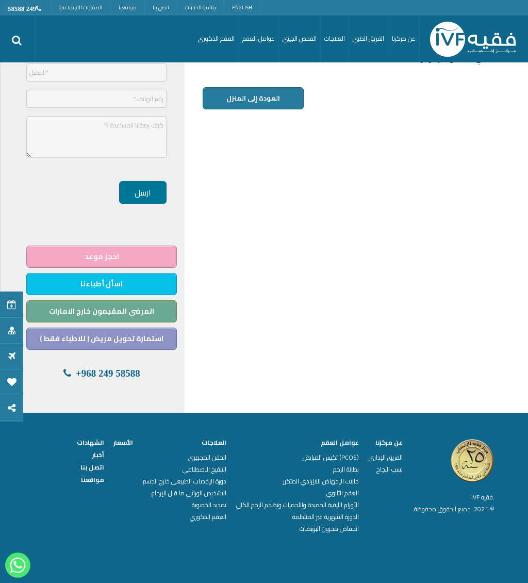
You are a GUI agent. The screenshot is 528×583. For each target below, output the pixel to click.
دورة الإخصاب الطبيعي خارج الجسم (184, 481)
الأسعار (123, 443)
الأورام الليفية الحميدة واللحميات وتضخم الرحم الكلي (297, 505)
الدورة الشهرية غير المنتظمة (325, 517)
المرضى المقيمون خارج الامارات (101, 311)
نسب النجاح (389, 469)
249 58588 (22, 8)
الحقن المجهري (207, 458)
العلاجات (214, 443)
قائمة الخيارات (200, 7)
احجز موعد (102, 256)
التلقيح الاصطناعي (204, 469)
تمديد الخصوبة (209, 505)
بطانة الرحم (346, 469)
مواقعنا (128, 7)
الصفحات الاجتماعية (81, 7)
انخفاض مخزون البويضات (329, 529)
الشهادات (90, 443)
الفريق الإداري (386, 458)
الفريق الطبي (368, 38)
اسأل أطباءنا (101, 283)
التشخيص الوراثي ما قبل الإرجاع (189, 493)
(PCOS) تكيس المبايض (331, 458)
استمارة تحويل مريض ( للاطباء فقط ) (101, 338)
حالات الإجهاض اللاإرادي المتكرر (321, 481)
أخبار (98, 455)
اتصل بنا (161, 7)
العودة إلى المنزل (253, 98)
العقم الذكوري (208, 517)
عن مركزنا (389, 443)
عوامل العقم (340, 443)
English (242, 7)
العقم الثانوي (342, 493)
